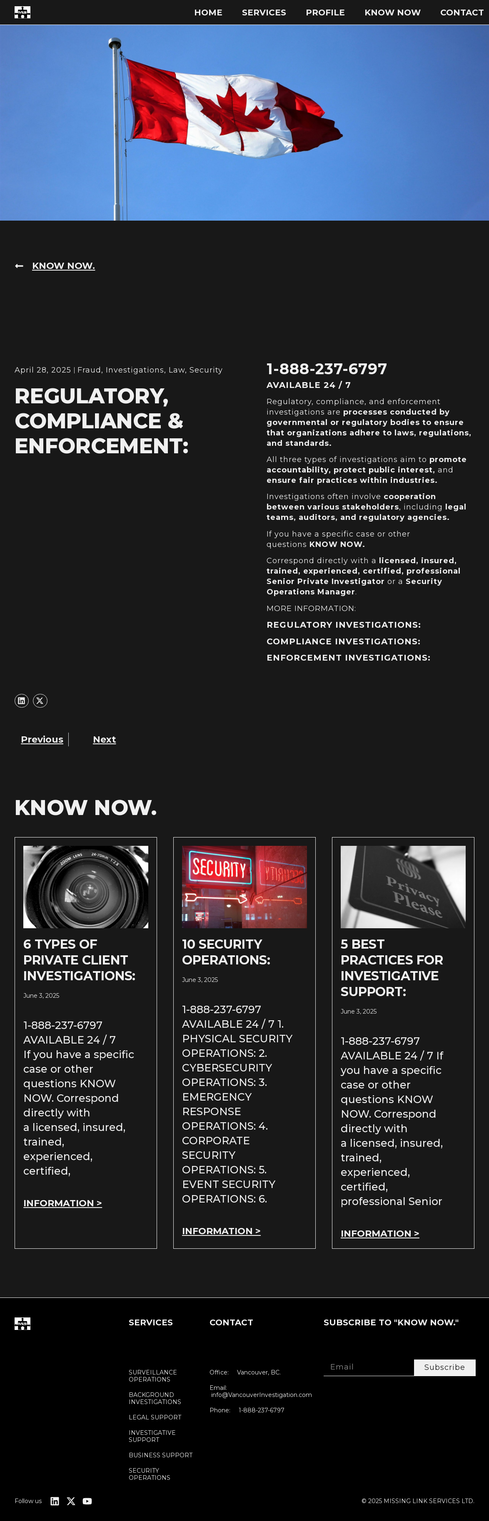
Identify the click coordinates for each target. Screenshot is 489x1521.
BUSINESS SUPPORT (160, 1455)
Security (206, 370)
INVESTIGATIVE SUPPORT (152, 1436)
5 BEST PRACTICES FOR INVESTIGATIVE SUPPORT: (392, 968)
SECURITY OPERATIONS (149, 1474)
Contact (462, 12)
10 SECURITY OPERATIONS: (226, 952)
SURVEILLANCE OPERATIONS (153, 1376)
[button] (22, 701)
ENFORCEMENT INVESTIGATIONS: (349, 658)
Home (208, 12)
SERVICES (264, 12)
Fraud (89, 370)
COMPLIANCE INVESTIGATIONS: (344, 641)
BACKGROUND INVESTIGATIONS (155, 1399)
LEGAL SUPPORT (155, 1417)
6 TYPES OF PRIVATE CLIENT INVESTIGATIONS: (79, 960)
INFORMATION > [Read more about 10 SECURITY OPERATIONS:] (221, 1231)
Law (177, 370)
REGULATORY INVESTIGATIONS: (344, 625)
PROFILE (325, 12)
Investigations (135, 370)
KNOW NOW (392, 12)
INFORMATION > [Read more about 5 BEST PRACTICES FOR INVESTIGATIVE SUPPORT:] (380, 1233)
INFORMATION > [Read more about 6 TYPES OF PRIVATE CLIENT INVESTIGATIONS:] (62, 1203)
